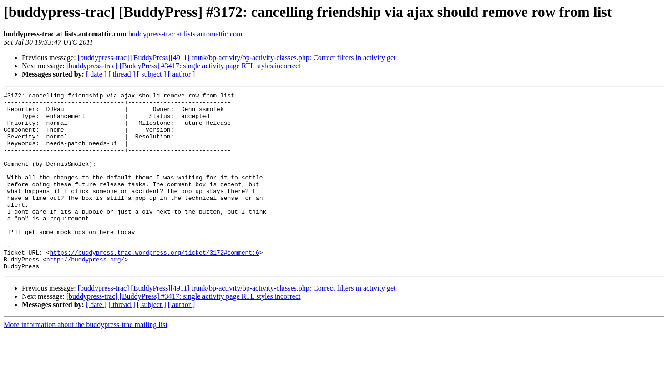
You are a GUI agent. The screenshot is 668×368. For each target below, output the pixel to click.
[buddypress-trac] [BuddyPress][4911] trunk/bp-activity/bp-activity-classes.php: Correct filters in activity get (237, 57)
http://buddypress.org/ (85, 293)
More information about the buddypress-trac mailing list (85, 360)
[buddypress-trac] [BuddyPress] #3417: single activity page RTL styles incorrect (183, 66)
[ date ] (96, 74)
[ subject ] (151, 74)
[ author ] (181, 74)
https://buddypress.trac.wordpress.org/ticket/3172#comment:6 (154, 285)
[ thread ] (121, 74)
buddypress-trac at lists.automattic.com (185, 34)
